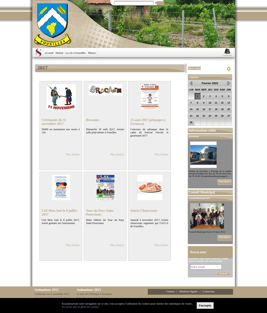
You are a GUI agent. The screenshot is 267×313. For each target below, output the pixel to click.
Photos (92, 52)
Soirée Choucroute (143, 210)
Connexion (227, 55)
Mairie (59, 52)
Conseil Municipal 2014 (199, 198)
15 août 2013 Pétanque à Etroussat (94, 294)
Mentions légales (188, 291)
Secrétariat (194, 136)
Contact (170, 291)
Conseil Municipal (202, 192)
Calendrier (194, 77)
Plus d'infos (73, 154)
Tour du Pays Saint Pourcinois (100, 212)
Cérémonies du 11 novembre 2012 (51, 294)
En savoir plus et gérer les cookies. (80, 306)
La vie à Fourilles (76, 52)
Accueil (49, 52)
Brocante (92, 120)
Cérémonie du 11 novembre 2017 (54, 121)
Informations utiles (202, 130)
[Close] (205, 305)
